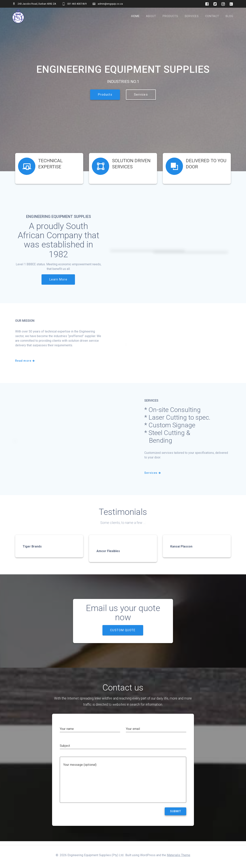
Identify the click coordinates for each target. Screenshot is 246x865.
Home (135, 16)
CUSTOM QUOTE (122, 634)
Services (192, 16)
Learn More (58, 283)
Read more (25, 365)
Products (170, 16)
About (151, 16)
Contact (212, 16)
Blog (229, 16)
